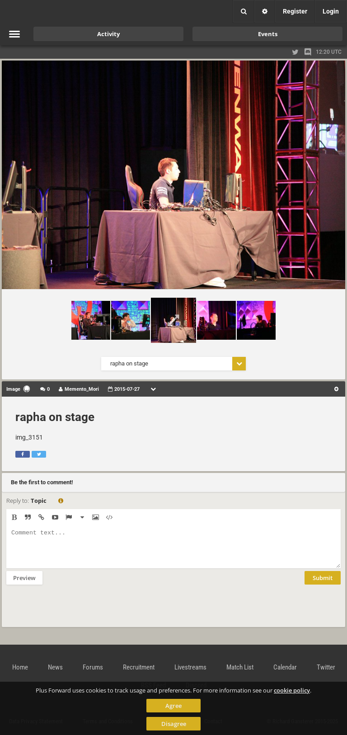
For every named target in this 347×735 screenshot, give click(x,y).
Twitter (326, 667)
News (55, 667)
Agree (173, 706)
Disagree (173, 724)
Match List (239, 667)
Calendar (285, 667)
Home (20, 667)
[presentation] (75, 611)
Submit (323, 585)
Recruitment (139, 667)
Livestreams (190, 667)
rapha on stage (54, 417)
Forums (93, 667)
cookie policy (292, 690)
